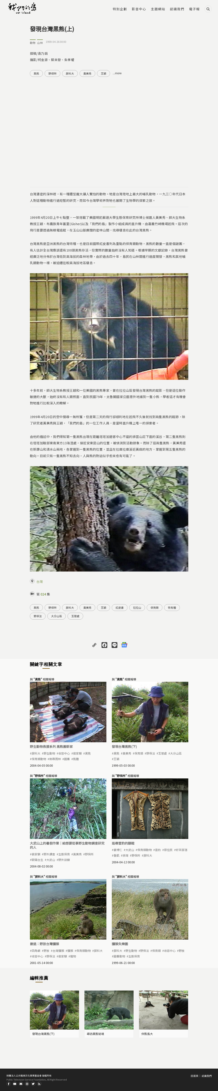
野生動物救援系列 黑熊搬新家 (51, 746)
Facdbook (8, 1084)
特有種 (172, 607)
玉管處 (75, 616)
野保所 (52, 73)
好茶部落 (181, 850)
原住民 (168, 850)
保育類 (154, 607)
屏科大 (70, 73)
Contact (21, 1084)
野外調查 (49, 854)
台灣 (39, 581)
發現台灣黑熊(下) (124, 746)
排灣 (125, 855)
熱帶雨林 (55, 759)
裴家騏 (77, 753)
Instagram (27, 1084)
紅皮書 (120, 607)
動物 (33, 43)
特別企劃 (120, 9)
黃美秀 (87, 73)
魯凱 (116, 855)
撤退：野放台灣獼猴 (44, 943)
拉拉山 (137, 607)
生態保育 (64, 854)
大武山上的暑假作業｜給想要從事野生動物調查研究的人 (67, 845)
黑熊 (36, 73)
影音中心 (139, 9)
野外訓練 (64, 860)
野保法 (38, 616)
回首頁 (194, 1076)
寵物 (73, 956)
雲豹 (158, 850)
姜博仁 (118, 850)
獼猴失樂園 (120, 943)
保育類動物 (39, 759)
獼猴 (70, 950)
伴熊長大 (147, 1034)
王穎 (103, 73)
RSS (39, 1084)
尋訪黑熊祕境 (95, 1034)
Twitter (33, 1084)
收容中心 (64, 753)
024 (43, 594)
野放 (46, 950)
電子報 (194, 9)
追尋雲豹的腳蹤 (123, 843)
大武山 (50, 860)
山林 (40, 43)
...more (117, 73)
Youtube (15, 1084)
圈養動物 (119, 956)
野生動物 (49, 753)
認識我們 (177, 9)
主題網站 (158, 9)
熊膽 (76, 759)
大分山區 (56, 616)
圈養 (67, 759)
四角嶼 (36, 950)
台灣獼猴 (58, 950)
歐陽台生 (37, 860)
